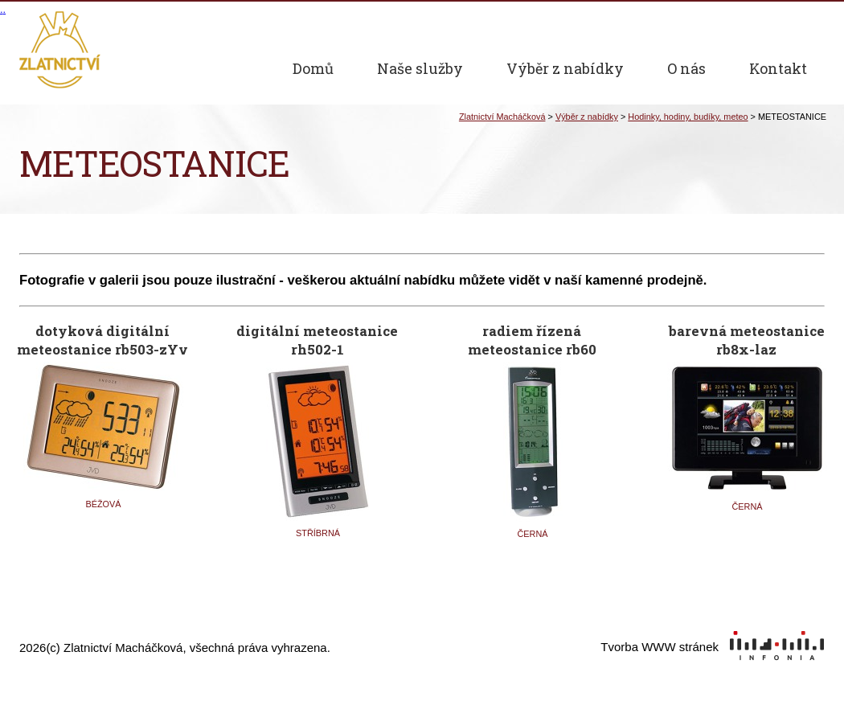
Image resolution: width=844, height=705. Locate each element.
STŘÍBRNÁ (318, 533)
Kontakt (778, 68)
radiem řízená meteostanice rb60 (532, 337)
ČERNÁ (532, 534)
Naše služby (420, 68)
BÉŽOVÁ (103, 504)
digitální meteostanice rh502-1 (317, 337)
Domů (313, 68)
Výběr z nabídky (586, 116)
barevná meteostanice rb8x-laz (747, 337)
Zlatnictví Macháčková (502, 116)
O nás (686, 68)
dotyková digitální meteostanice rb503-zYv (102, 337)
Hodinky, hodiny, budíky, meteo (688, 116)
